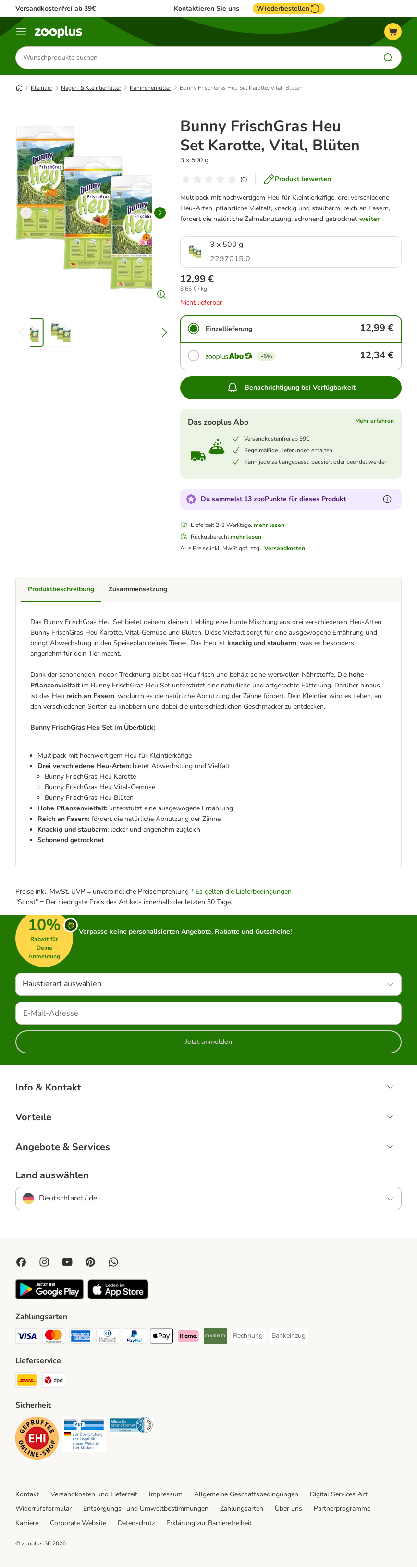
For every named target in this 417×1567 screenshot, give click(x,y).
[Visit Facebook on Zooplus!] (21, 1262)
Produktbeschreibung (61, 589)
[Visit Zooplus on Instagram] (44, 1262)
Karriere (26, 1523)
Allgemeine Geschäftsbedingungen (246, 1494)
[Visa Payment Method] (26, 1337)
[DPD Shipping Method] (53, 1381)
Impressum (166, 1494)
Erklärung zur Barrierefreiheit (209, 1523)
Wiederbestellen (289, 8)
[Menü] (21, 31)
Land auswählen (52, 1175)
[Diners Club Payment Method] (107, 1337)
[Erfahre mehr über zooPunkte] (387, 499)
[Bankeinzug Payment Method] (288, 1336)
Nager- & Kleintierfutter (91, 88)
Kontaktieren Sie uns (206, 8)
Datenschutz (136, 1523)
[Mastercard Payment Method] (53, 1337)
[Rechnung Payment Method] (248, 1336)
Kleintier (41, 88)
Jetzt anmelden (208, 1041)
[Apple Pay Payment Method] (161, 1337)
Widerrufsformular (43, 1508)
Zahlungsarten (241, 1508)
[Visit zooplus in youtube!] (67, 1262)
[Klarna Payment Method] (188, 1337)
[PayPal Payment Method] (134, 1337)
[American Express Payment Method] (80, 1337)
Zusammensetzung (138, 589)
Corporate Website (78, 1523)
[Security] (37, 1440)
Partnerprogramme (342, 1508)
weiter (369, 218)
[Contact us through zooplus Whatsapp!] (113, 1262)
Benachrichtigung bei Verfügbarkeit (291, 387)
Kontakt (27, 1494)
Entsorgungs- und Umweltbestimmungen (145, 1508)
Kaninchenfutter (150, 88)
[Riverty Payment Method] (215, 1337)
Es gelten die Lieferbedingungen (244, 891)
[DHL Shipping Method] (26, 1381)
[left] (26, 213)
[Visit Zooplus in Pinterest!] (90, 1262)
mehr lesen (269, 525)
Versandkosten (284, 548)
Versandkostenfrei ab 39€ (55, 8)
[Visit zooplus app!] (49, 1297)
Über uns (288, 1508)
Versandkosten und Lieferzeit (93, 1494)
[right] (160, 213)
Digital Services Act (339, 1494)
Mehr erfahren (374, 421)
